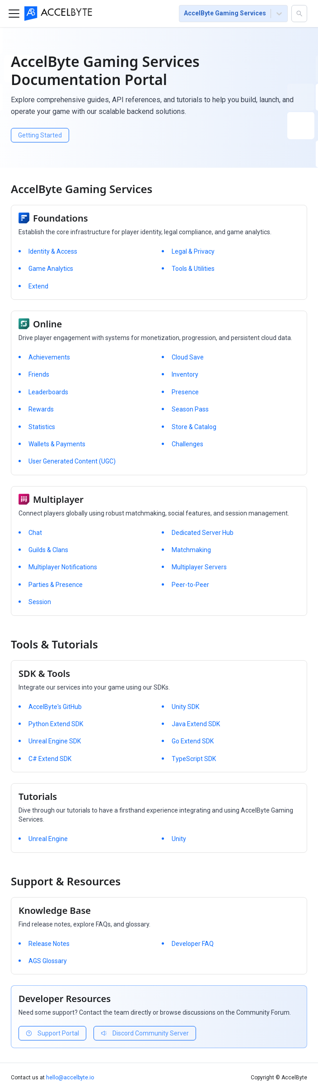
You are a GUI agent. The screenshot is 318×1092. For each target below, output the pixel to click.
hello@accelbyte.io (70, 1077)
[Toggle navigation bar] (14, 13)
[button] (299, 13)
